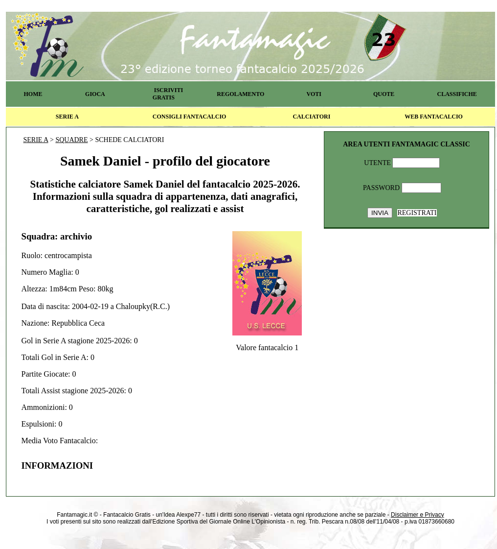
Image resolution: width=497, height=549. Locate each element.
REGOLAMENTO (240, 94)
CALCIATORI (311, 116)
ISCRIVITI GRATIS (168, 94)
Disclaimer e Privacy (417, 514)
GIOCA (95, 94)
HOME (32, 94)
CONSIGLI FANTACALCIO (189, 116)
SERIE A (67, 116)
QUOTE (383, 94)
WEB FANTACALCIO (434, 116)
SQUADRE (71, 139)
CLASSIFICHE (457, 94)
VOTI (314, 94)
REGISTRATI (416, 212)
